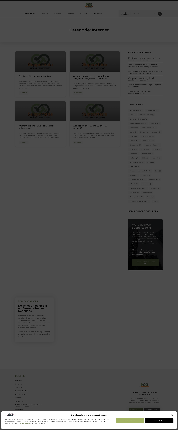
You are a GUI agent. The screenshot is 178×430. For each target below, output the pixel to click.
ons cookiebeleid (24, 423)
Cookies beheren (159, 421)
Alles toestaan (129, 421)
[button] (172, 415)
